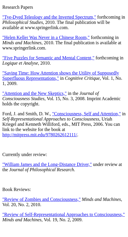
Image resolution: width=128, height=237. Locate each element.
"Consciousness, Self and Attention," (86, 113)
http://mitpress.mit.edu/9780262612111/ (39, 134)
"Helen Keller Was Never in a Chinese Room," (46, 37)
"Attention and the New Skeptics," (34, 93)
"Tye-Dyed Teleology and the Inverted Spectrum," (49, 17)
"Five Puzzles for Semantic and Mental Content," (48, 57)
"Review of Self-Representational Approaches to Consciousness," (63, 214)
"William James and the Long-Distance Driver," (47, 164)
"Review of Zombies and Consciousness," (41, 199)
